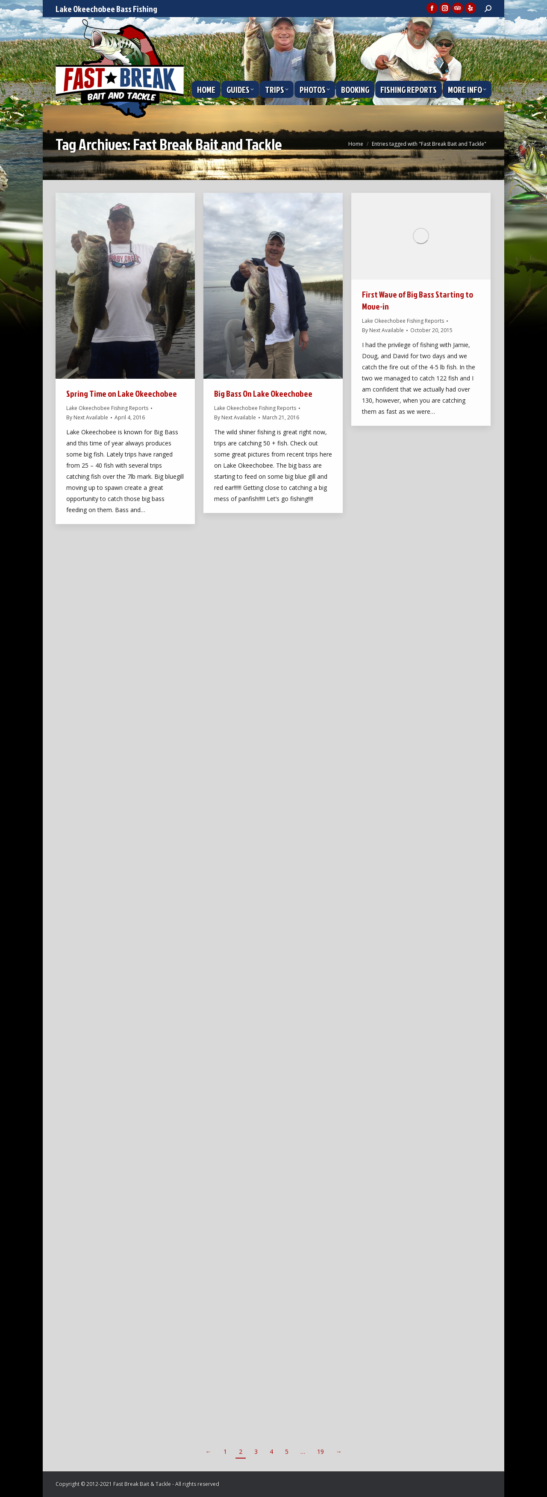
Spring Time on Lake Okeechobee (121, 393)
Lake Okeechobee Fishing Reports (107, 408)
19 (320, 1451)
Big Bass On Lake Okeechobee (263, 393)
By (87, 417)
